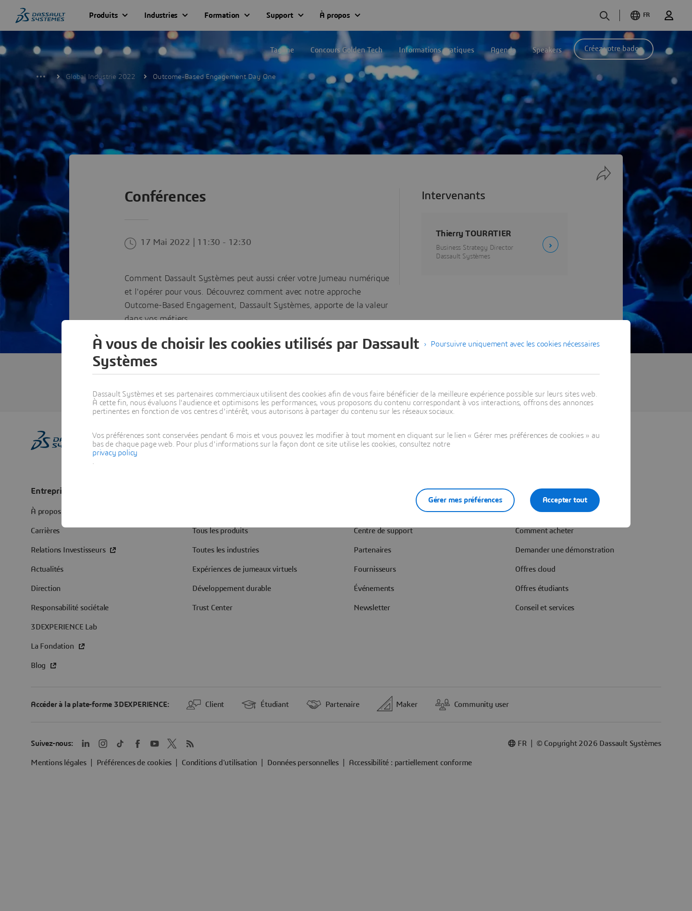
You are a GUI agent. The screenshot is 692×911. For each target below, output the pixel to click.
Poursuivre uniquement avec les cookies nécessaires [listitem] (515, 344)
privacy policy (114, 453)
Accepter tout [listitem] (565, 500)
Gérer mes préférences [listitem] (465, 500)
